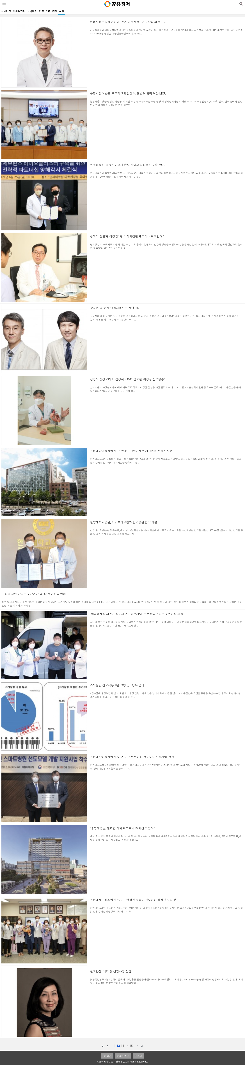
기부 (41, 11)
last (142, 1046)
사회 (61, 11)
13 (122, 1046)
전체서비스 (123, 1056)
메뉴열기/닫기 (4, 4)
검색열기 (241, 4)
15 (131, 1046)
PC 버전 (107, 1056)
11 (113, 1046)
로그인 (138, 1056)
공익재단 (32, 11)
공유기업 (6, 11)
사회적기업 (19, 11)
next (137, 1046)
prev (108, 1046)
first (102, 1046)
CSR (48, 11)
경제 (54, 11)
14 (126, 1046)
